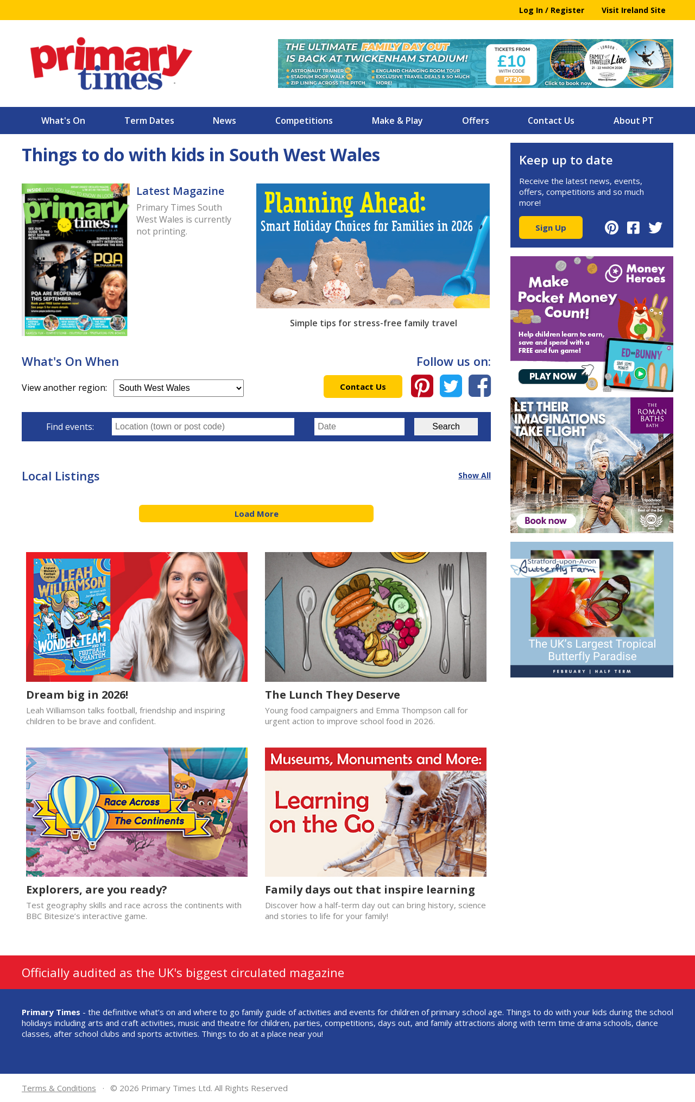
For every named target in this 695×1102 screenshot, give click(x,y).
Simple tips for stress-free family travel (373, 323)
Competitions (304, 120)
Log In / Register (551, 10)
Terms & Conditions (59, 1087)
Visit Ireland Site (634, 10)
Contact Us (551, 120)
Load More (257, 513)
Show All (474, 475)
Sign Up (550, 227)
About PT (634, 120)
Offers (475, 120)
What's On (63, 120)
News (224, 120)
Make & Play (397, 120)
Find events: (70, 427)
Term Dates (149, 120)
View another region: (133, 388)
